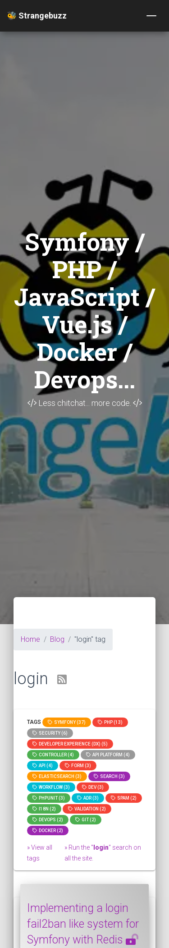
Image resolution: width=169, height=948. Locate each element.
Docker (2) (47, 830)
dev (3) (93, 787)
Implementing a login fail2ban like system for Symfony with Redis (83, 924)
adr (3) (88, 798)
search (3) (109, 776)
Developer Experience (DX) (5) (70, 743)
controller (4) (53, 754)
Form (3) (78, 765)
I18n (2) (44, 808)
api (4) (42, 765)
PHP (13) (110, 722)
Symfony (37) (67, 722)
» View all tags (39, 853)
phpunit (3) (48, 798)
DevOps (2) (47, 819)
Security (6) (50, 733)
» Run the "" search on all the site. (102, 853)
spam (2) (124, 798)
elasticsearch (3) (57, 776)
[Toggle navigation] (151, 15)
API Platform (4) (108, 754)
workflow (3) (51, 787)
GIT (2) (85, 819)
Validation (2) (87, 808)
